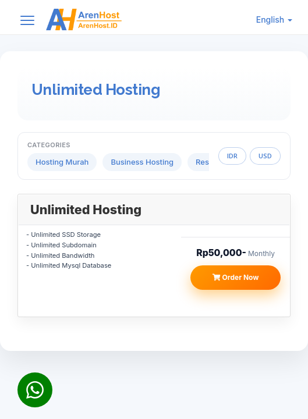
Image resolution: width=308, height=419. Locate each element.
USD (265, 155)
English (274, 19)
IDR (232, 155)
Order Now (236, 277)
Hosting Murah (62, 161)
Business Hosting (142, 161)
